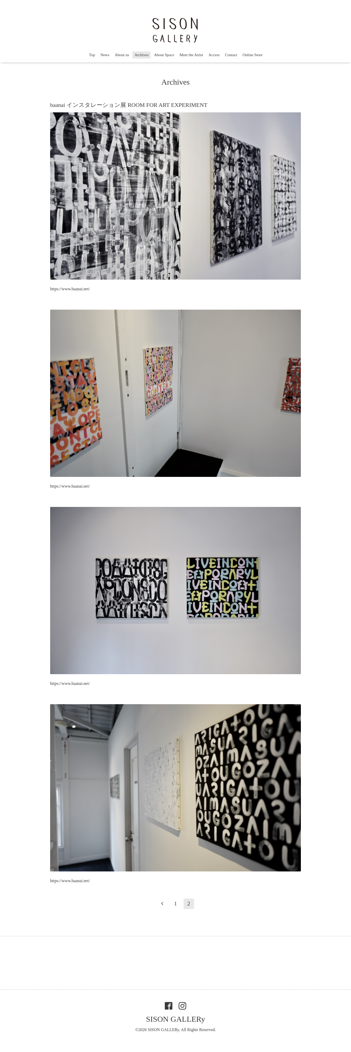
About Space (164, 55)
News (105, 55)
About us (122, 55)
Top (92, 55)
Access (213, 55)
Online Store (252, 55)
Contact (231, 55)
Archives (141, 55)
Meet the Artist (191, 55)
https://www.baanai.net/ (70, 289)
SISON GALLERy (175, 1019)
